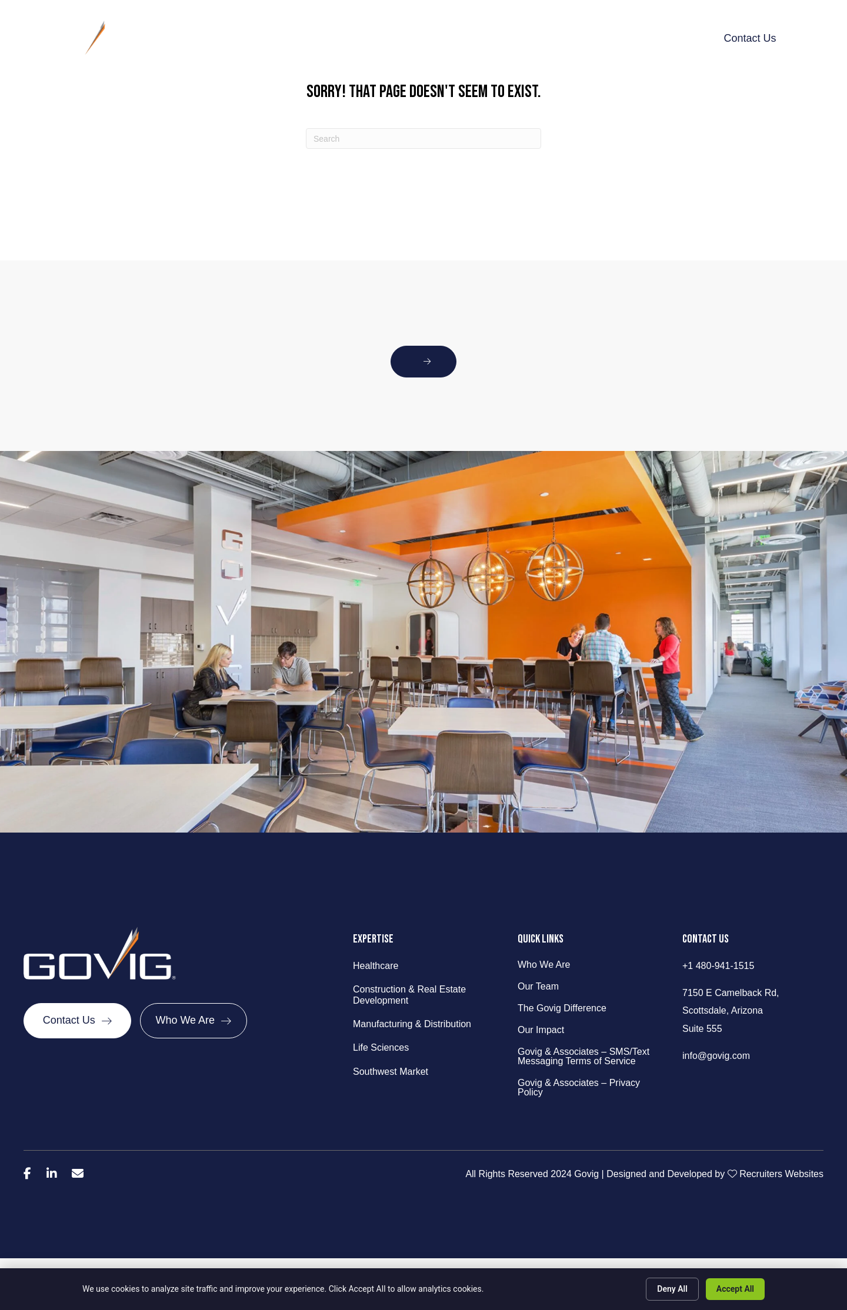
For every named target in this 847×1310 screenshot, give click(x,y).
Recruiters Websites (781, 1174)
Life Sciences (381, 1047)
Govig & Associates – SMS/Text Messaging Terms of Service (583, 1056)
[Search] (423, 138)
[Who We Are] (194, 1023)
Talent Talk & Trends (633, 38)
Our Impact (544, 38)
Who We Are (544, 965)
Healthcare (375, 966)
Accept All (735, 1289)
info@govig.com (716, 1056)
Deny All (672, 1289)
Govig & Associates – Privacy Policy (579, 1087)
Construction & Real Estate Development (409, 994)
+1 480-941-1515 (718, 966)
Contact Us (749, 38)
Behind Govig (280, 38)
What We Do (358, 38)
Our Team (538, 986)
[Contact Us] (77, 1023)
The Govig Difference (452, 38)
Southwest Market (390, 1072)
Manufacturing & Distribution (412, 1024)
